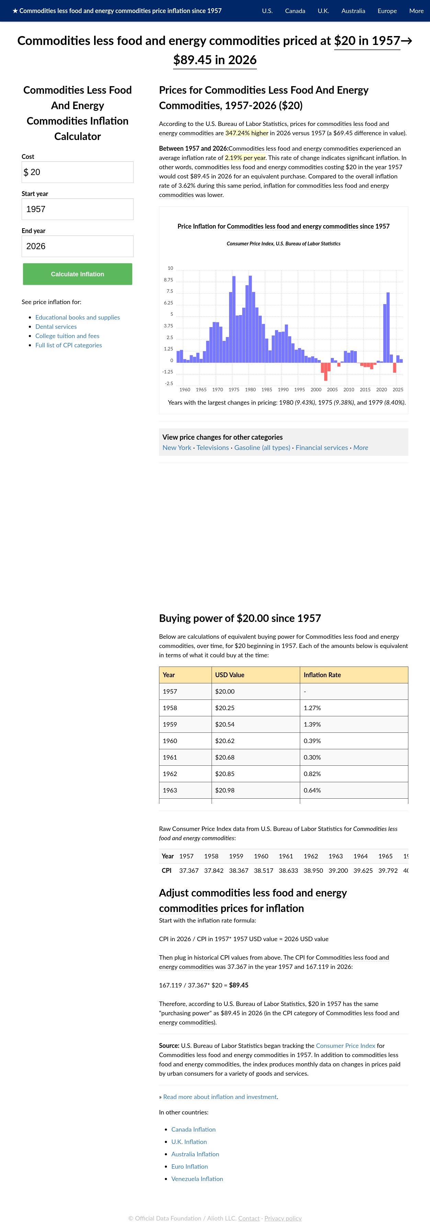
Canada (295, 10)
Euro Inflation (189, 1166)
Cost (28, 156)
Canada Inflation (193, 1129)
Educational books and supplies (77, 317)
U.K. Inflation (189, 1141)
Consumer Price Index (345, 1045)
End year (33, 230)
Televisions (212, 447)
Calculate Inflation (77, 274)
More (416, 10)
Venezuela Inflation (197, 1178)
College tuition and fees (67, 335)
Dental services (56, 326)
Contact (249, 1218)
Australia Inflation (195, 1154)
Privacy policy (283, 1218)
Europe (387, 10)
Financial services (322, 447)
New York (176, 447)
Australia (353, 10)
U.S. (267, 10)
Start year (35, 193)
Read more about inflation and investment (219, 1096)
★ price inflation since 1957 (117, 10)
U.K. (323, 10)
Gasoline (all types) (262, 447)
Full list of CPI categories (68, 345)
